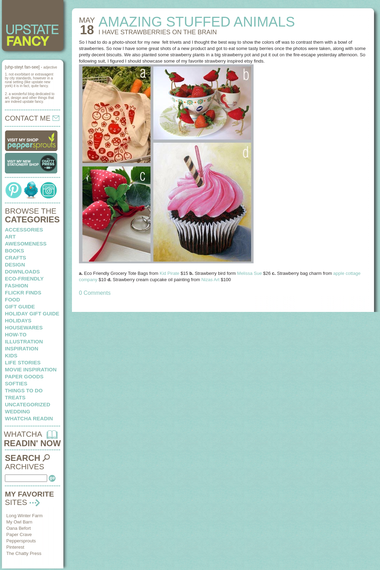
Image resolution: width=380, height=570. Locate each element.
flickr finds (23, 292)
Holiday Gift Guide (32, 313)
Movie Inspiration (31, 369)
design (15, 265)
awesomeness (25, 244)
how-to (16, 334)
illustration (24, 341)
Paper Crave (19, 534)
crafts (15, 258)
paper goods (24, 376)
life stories (23, 362)
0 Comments (95, 293)
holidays (18, 320)
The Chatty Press (23, 553)
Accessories (24, 230)
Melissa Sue (249, 273)
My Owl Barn (19, 522)
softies (16, 383)
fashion (16, 285)
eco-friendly (24, 279)
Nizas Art (211, 279)
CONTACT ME (32, 118)
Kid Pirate (169, 273)
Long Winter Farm (24, 515)
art (10, 237)
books (14, 251)
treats (15, 397)
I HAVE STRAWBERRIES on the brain (157, 32)
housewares (24, 327)
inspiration (21, 348)
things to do (24, 390)
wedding (17, 411)
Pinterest (15, 547)
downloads (22, 272)
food (12, 299)
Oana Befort (18, 528)
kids (11, 355)
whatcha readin (29, 418)
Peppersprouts (21, 540)
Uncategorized (27, 404)
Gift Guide (20, 306)
